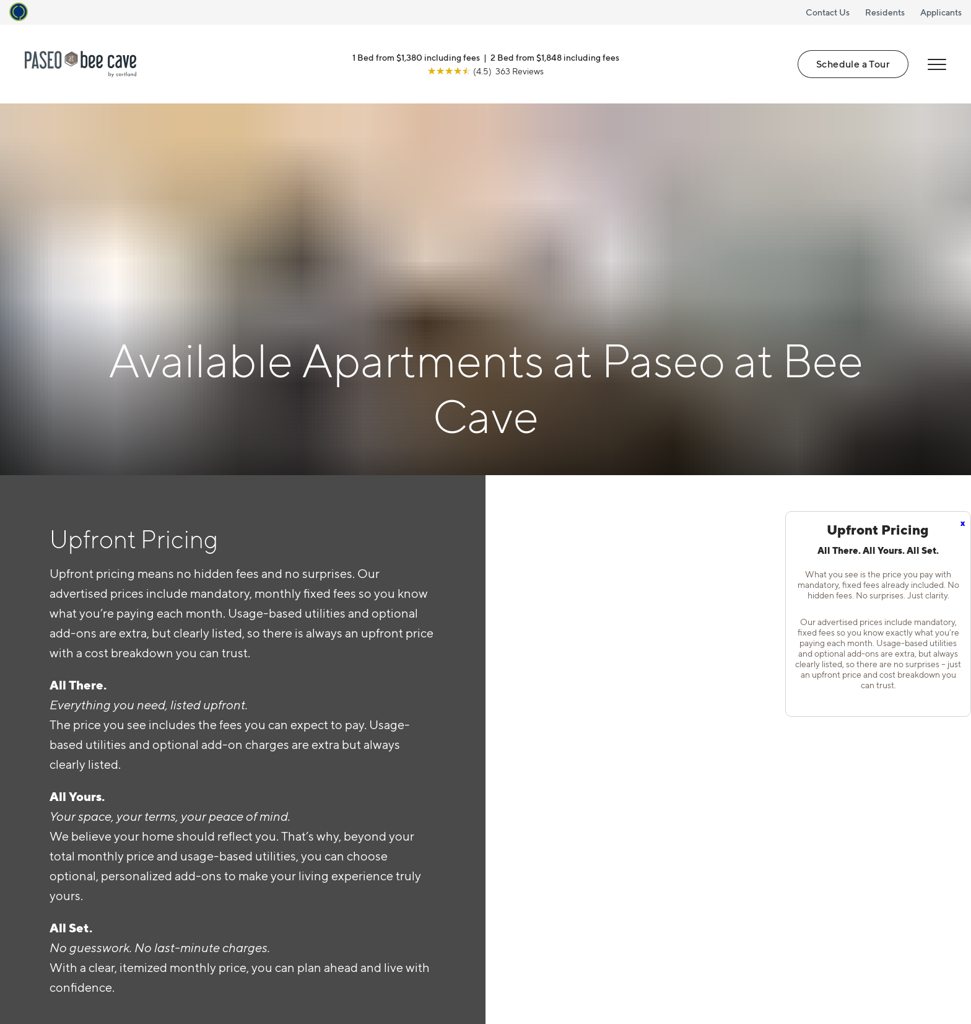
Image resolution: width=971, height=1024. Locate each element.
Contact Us (828, 12)
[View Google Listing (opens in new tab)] (485, 71)
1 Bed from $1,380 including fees (416, 57)
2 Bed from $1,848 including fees (554, 57)
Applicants (941, 12)
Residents (885, 12)
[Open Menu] (937, 64)
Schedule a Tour (853, 64)
